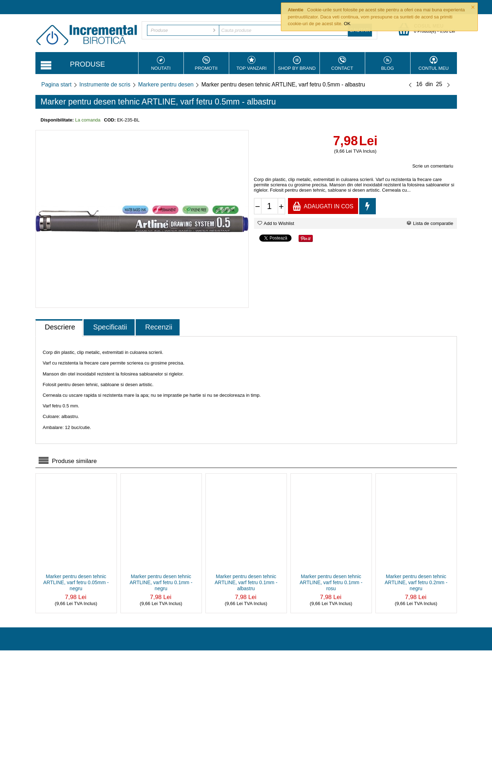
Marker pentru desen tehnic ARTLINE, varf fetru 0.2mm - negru (416, 582)
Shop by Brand (297, 63)
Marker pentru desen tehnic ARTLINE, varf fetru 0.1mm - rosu (331, 582)
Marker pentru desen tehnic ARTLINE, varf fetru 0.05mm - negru (76, 582)
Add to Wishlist (276, 223)
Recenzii (159, 327)
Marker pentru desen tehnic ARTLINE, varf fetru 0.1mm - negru (161, 582)
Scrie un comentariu (432, 166)
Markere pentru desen (166, 84)
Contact (342, 63)
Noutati (161, 63)
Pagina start (56, 84)
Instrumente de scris (104, 84)
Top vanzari (251, 63)
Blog (387, 63)
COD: (110, 120)
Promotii (206, 63)
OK (347, 23)
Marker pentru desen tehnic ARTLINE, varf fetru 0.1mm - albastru (246, 582)
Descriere (60, 327)
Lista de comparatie (430, 223)
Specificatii (110, 327)
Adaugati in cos (323, 206)
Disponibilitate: (57, 120)
